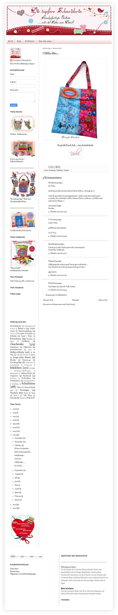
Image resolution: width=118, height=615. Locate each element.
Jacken (33, 355)
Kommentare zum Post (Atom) (63, 304)
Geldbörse (26, 341)
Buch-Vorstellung (25, 331)
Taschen (66, 170)
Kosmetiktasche (14, 365)
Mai (16, 485)
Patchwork (27, 376)
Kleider (13, 360)
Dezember (19, 438)
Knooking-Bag (15, 362)
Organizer (14, 376)
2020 (14, 409)
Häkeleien (27, 347)
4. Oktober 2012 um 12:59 (57, 212)
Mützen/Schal (26, 373)
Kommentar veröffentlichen (56, 295)
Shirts (19, 387)
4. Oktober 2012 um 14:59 (57, 236)
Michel (51, 283)
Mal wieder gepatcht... (22, 452)
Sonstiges (24, 390)
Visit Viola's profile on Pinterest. (22, 281)
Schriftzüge (15, 384)
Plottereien (13, 378)
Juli (16, 478)
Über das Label (44, 41)
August (18, 474)
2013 (14, 431)
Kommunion (29, 363)
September (19, 470)
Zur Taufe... (18, 466)
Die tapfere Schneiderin (22, 60)
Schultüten (28, 384)
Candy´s (12, 334)
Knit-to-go (27, 360)
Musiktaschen (14, 373)
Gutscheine (14, 347)
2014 (14, 427)
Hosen (30, 350)
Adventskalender (15, 326)
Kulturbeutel (28, 365)
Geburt (12, 341)
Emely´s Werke (26, 336)
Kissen (28, 357)
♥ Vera (50, 219)
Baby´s (21, 328)
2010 (14, 508)
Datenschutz (14, 571)
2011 (14, 504)
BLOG (10, 41)
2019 (14, 413)
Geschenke (52, 170)
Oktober (18, 445)
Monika (51, 183)
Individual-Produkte (22, 355)
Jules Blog (52, 244)
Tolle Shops (27, 395)
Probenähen (26, 378)
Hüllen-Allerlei (17, 352)
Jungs (15, 357)
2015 (14, 424)
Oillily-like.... (19, 462)
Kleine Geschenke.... (22, 448)
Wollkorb (29, 398)
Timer (33, 393)
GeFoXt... (18, 459)
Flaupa (50, 261)
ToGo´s (16, 395)
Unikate (22, 398)
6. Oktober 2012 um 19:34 (57, 290)
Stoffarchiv (30, 41)
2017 (14, 416)
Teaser (26, 393)
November (19, 442)
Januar (17, 500)
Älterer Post (102, 300)
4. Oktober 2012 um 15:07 (57, 253)
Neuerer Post (48, 300)
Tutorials (13, 398)
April (17, 489)
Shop (19, 41)
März (17, 492)
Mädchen (60, 170)
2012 (14, 435)
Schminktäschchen (29, 381)
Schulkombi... (19, 455)
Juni (16, 481)
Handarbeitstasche (16, 350)
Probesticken (15, 381)
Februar (18, 496)
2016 (14, 420)
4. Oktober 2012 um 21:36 (57, 275)
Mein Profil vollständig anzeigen (22, 64)
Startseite (75, 300)
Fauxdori (29, 339)
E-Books (13, 336)
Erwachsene (15, 338)
